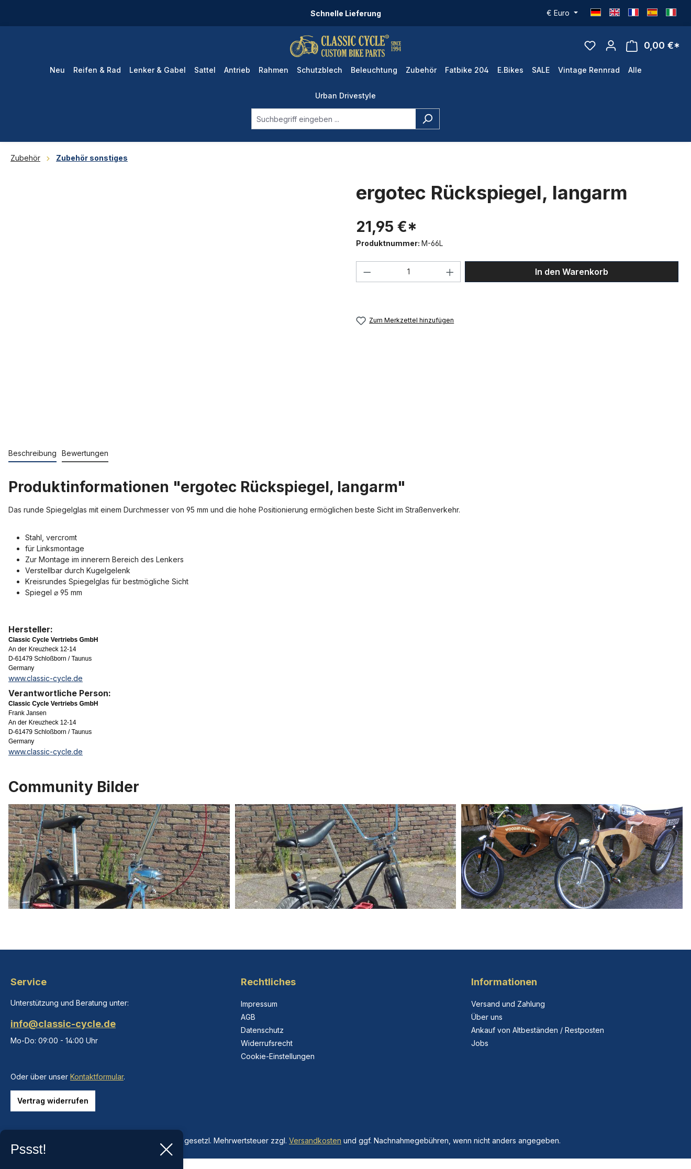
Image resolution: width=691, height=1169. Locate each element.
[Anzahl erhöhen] (450, 281)
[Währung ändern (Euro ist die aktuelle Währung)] (562, 13)
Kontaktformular (97, 1076)
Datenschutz (262, 1030)
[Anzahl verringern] (367, 281)
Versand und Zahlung (508, 1003)
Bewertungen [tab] (85, 462)
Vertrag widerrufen (52, 1100)
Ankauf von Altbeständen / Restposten (537, 1030)
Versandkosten (315, 1140)
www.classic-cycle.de (45, 687)
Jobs (479, 1043)
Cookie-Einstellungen (278, 1056)
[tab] (32, 463)
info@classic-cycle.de (63, 1023)
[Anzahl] (408, 281)
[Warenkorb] (653, 50)
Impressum (259, 1003)
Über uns (487, 1016)
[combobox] (333, 128)
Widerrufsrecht (267, 1043)
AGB (248, 1016)
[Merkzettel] (590, 50)
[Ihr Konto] (611, 50)
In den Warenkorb (571, 281)
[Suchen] (427, 128)
